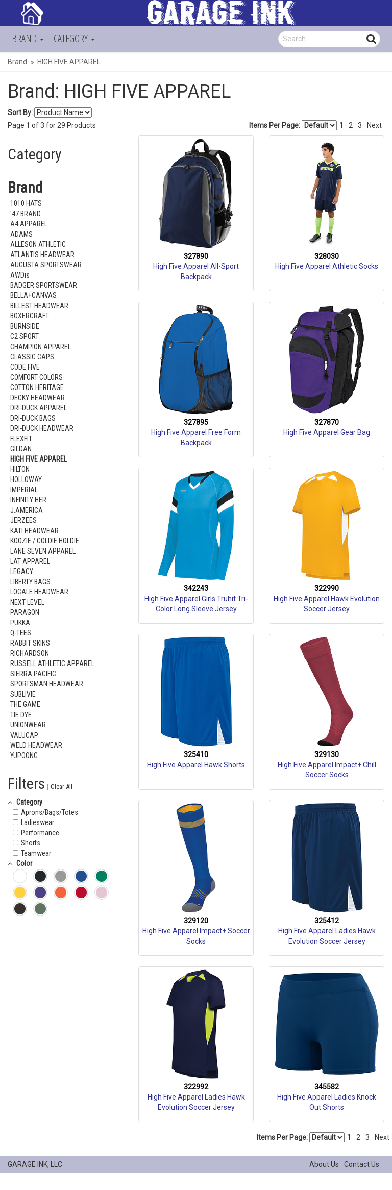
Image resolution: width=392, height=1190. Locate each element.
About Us (324, 1164)
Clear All (61, 786)
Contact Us (361, 1164)
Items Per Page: (293, 125)
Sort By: (20, 112)
